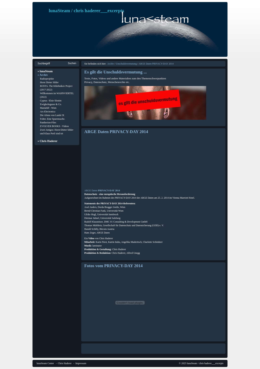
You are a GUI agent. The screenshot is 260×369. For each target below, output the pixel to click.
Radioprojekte (47, 78)
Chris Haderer (65, 363)
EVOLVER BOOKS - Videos (54, 126)
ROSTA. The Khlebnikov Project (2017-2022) (56, 88)
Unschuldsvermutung (126, 63)
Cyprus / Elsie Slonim (51, 100)
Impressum (80, 363)
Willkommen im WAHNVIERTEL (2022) (57, 95)
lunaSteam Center (45, 363)
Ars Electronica (47, 111)
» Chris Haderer (47, 141)
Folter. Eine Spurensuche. (52, 118)
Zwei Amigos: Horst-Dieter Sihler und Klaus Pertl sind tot (56, 131)
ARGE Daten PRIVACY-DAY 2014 (156, 63)
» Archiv (43, 74)
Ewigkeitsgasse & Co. (51, 104)
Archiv (110, 63)
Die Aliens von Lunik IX (52, 115)
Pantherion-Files (48, 122)
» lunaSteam (45, 71)
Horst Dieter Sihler (49, 82)
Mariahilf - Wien (48, 108)
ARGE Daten (90, 190)
